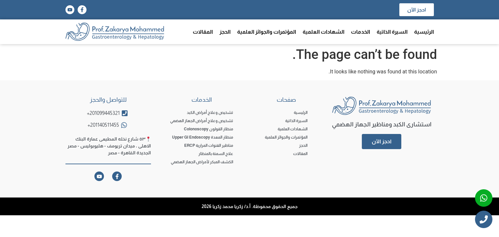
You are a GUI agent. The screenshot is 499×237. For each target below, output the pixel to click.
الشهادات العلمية (323, 32)
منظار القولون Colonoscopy (208, 129)
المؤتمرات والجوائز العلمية (266, 32)
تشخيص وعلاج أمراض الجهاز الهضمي (201, 120)
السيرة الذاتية (392, 32)
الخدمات (360, 32)
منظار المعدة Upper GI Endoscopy (202, 137)
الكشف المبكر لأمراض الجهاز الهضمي (202, 162)
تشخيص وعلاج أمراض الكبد (210, 112)
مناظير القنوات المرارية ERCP (208, 145)
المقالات (203, 32)
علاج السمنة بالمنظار (215, 153)
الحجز (225, 32)
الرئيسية (424, 32)
